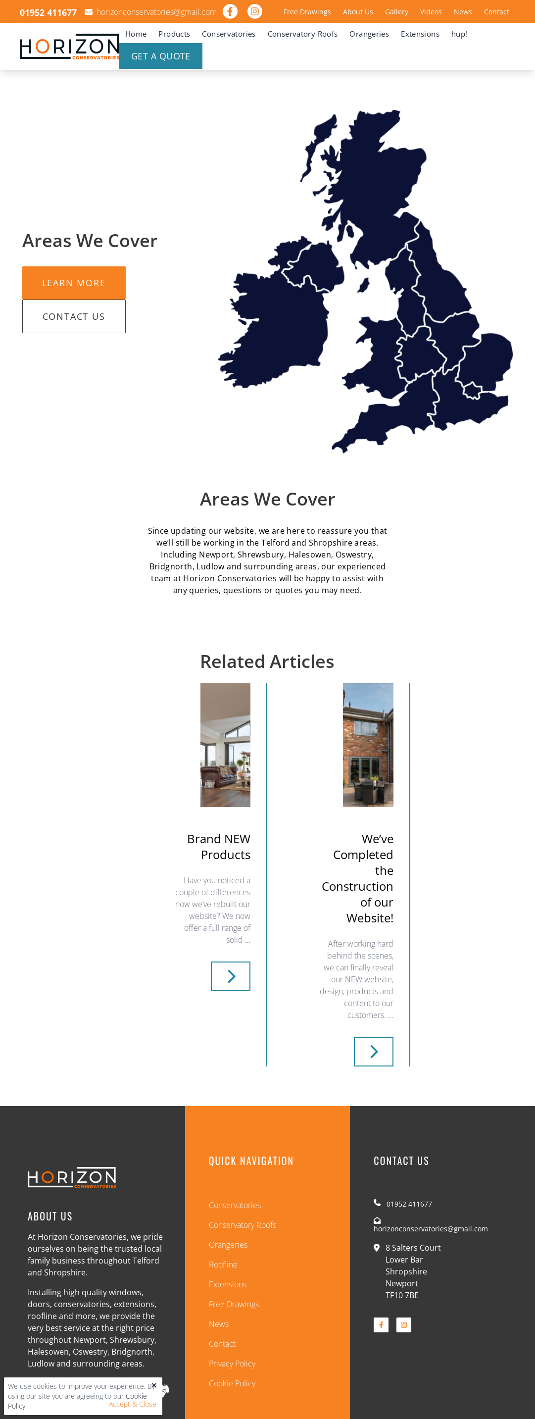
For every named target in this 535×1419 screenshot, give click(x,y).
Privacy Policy (232, 1363)
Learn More (74, 283)
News (463, 11)
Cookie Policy (232, 1383)
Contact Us (74, 316)
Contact (496, 11)
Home (136, 34)
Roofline (223, 1264)
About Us (358, 11)
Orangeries (369, 34)
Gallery (396, 11)
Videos (431, 11)
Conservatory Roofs (303, 34)
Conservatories (228, 34)
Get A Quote (161, 56)
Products (174, 34)
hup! (459, 34)
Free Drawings (307, 11)
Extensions (420, 34)
